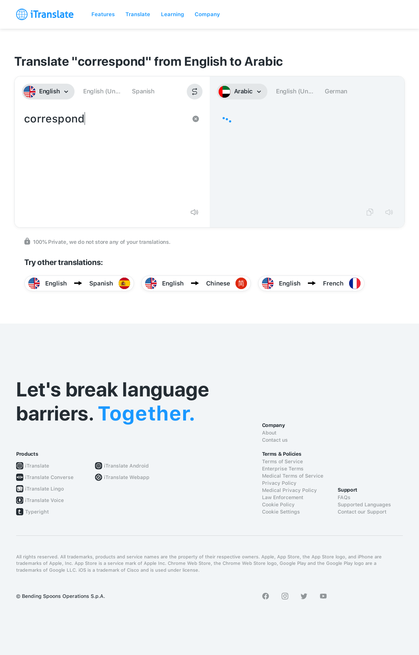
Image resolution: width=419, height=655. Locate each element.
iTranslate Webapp (126, 477)
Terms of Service (282, 461)
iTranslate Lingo (44, 489)
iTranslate (37, 466)
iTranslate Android (126, 466)
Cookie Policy (278, 504)
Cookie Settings (281, 512)
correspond (105, 156)
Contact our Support (362, 512)
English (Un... (101, 91)
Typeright (37, 512)
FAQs (344, 497)
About (269, 433)
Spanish (143, 91)
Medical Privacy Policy (289, 490)
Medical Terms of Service (292, 476)
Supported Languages (364, 504)
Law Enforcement (282, 497)
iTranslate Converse (49, 477)
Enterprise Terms (283, 468)
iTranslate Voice (44, 500)
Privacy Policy (279, 483)
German (336, 91)
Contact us (275, 440)
